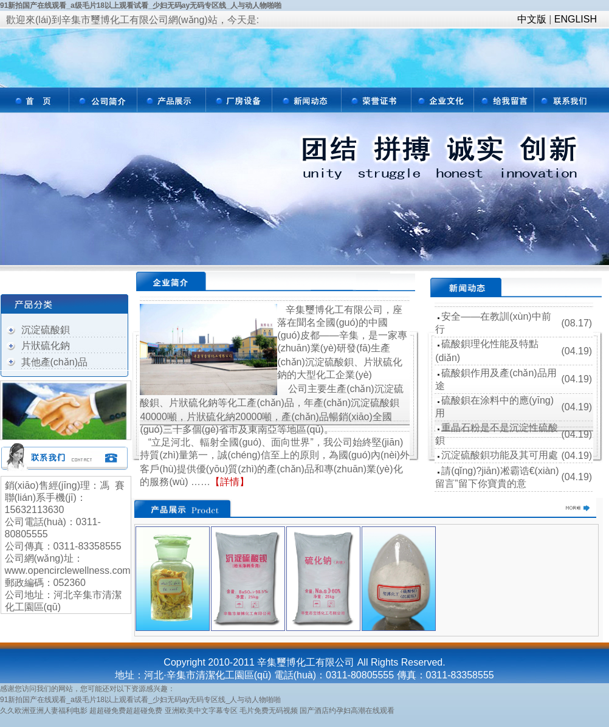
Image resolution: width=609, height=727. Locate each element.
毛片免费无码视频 (268, 710)
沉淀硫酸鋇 (45, 330)
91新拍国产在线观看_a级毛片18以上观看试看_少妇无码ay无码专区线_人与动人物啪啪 (140, 5)
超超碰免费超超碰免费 (125, 710)
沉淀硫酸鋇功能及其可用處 (499, 455)
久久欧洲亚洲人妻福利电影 (44, 710)
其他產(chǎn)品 (54, 362)
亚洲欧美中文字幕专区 (201, 710)
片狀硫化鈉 (45, 345)
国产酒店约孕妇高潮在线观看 (347, 710)
